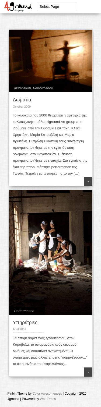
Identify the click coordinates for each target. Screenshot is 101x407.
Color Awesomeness (47, 393)
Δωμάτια (22, 99)
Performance (43, 88)
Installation (22, 88)
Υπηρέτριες (25, 322)
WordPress (48, 399)
